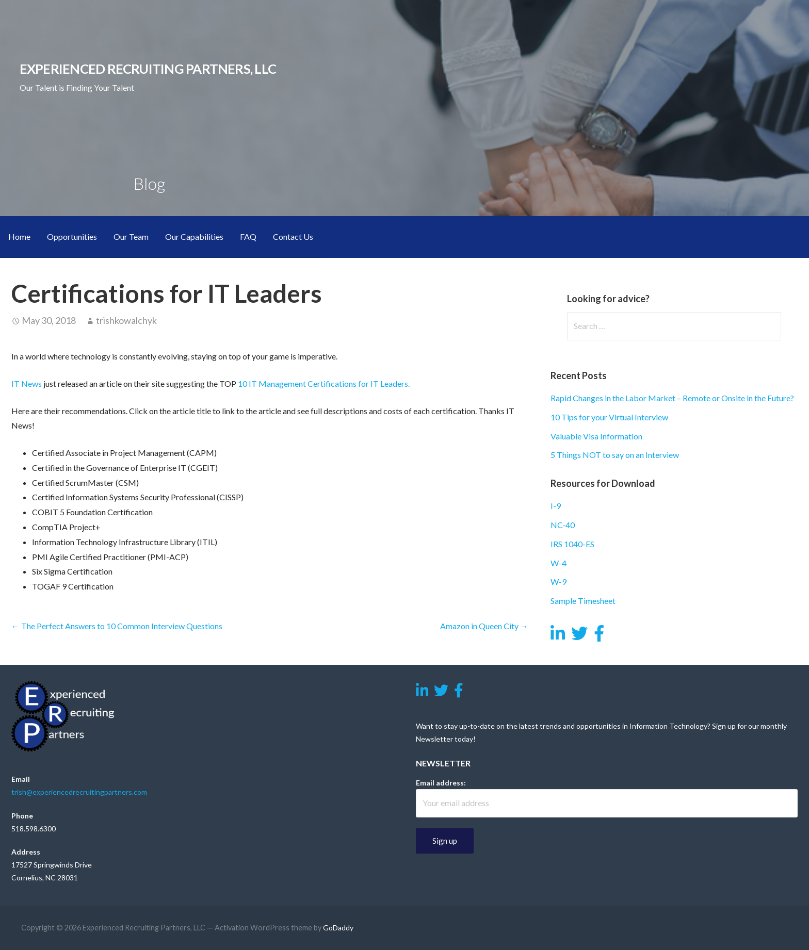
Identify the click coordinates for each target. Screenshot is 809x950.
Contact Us (293, 236)
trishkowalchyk (126, 320)
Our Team (131, 236)
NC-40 (563, 525)
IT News (26, 383)
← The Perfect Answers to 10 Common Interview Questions (116, 626)
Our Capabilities (194, 236)
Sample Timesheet (583, 600)
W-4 (559, 563)
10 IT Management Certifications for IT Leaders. (324, 383)
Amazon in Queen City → (484, 626)
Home (19, 236)
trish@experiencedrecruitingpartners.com (79, 792)
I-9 (556, 506)
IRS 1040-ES (572, 544)
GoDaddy (338, 927)
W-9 (559, 581)
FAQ (248, 236)
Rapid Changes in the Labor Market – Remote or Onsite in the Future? (672, 398)
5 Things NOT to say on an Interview (615, 455)
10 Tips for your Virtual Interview (609, 417)
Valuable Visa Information (596, 436)
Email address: (441, 782)
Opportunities (72, 236)
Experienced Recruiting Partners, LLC (148, 68)
